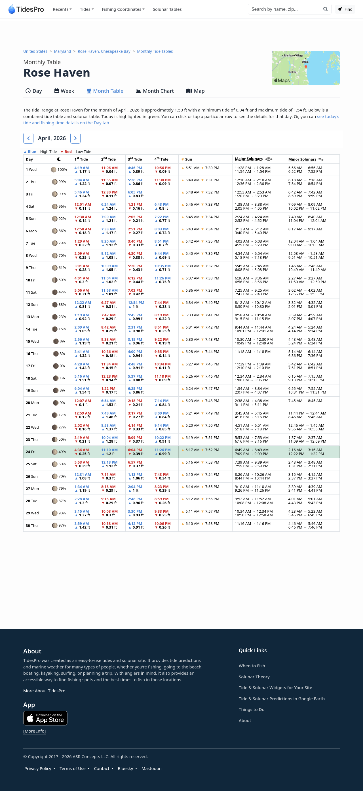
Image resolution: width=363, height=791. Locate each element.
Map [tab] (195, 90)
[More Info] (34, 731)
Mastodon (152, 768)
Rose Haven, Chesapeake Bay (104, 51)
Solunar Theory (254, 676)
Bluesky (125, 768)
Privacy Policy (37, 768)
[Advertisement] (181, 33)
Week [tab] (64, 90)
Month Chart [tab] (155, 90)
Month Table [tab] (105, 90)
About (245, 720)
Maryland (62, 51)
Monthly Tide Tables (155, 51)
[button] (28, 138)
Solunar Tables (167, 9)
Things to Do (252, 709)
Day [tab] (34, 90)
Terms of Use (73, 768)
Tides (85, 9)
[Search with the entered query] (326, 9)
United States (35, 51)
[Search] (284, 9)
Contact (101, 768)
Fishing (121, 9)
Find (345, 9)
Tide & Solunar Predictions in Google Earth (282, 698)
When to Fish (252, 665)
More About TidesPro (44, 690)
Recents (60, 9)
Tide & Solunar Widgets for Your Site (275, 687)
